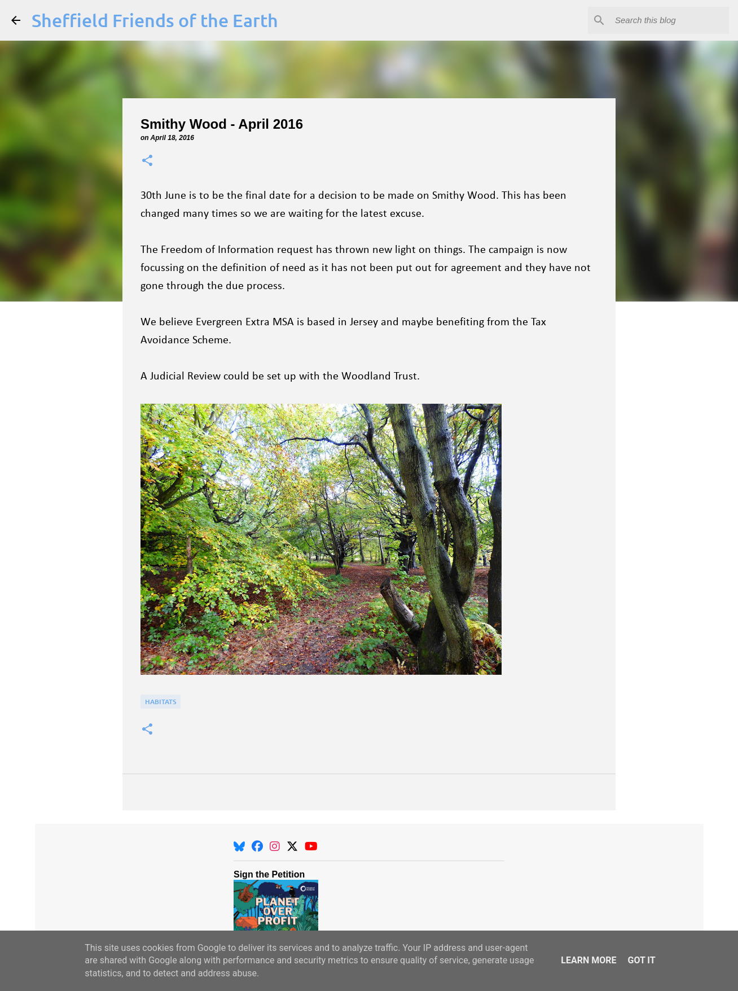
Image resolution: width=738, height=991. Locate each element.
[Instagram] (275, 846)
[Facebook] (257, 846)
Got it (641, 960)
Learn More (588, 960)
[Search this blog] (669, 20)
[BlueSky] (239, 846)
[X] (292, 846)
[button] (147, 161)
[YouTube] (311, 846)
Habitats (160, 701)
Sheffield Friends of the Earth (155, 20)
